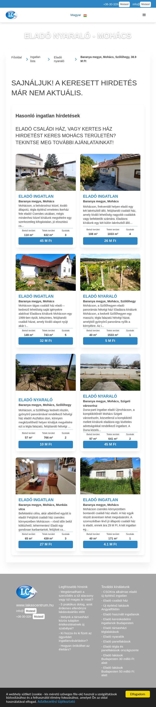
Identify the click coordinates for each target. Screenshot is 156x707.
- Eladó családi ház (114, 600)
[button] (79, 15)
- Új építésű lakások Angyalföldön (115, 607)
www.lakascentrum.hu (35, 605)
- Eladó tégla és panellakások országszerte (120, 648)
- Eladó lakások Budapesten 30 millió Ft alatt (117, 658)
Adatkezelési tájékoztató (56, 702)
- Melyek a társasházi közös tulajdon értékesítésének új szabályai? (74, 622)
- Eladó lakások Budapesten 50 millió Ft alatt (117, 671)
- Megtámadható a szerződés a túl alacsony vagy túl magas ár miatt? (76, 595)
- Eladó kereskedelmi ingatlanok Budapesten (117, 621)
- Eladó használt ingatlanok (120, 614)
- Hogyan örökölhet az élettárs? (74, 647)
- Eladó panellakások (116, 641)
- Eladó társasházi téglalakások (114, 629)
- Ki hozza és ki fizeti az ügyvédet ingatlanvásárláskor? (75, 636)
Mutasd (124, 4)
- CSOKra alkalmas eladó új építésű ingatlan (119, 593)
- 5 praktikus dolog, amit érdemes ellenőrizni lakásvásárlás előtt (75, 608)
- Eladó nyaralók (112, 636)
